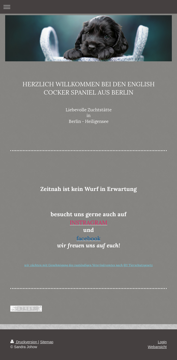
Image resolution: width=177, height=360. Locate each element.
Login (162, 342)
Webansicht (157, 347)
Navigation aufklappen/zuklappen (88, 6)
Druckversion (24, 342)
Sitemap (46, 342)
